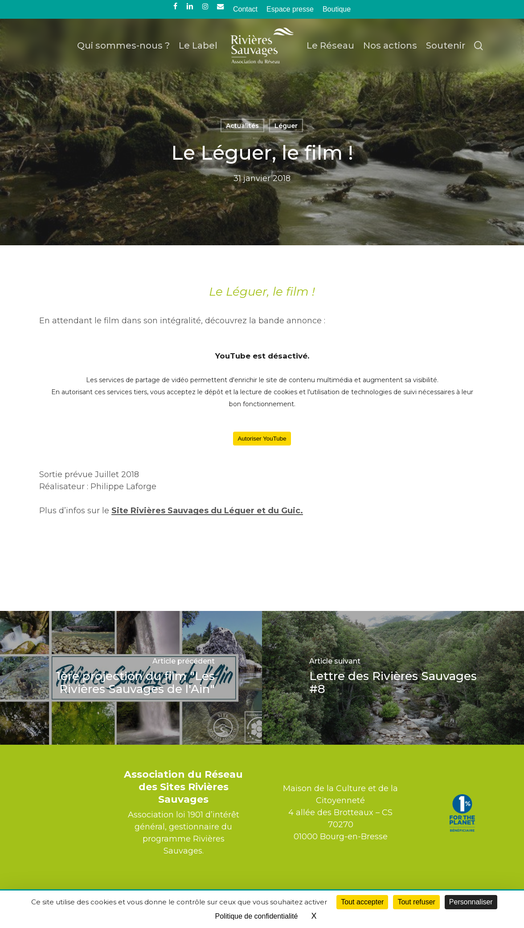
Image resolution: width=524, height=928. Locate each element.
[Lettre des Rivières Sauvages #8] (393, 678)
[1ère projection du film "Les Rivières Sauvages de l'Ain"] (131, 678)
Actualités (242, 126)
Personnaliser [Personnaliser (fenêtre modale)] (471, 902)
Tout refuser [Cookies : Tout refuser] (416, 902)
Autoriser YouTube (261, 438)
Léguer (286, 126)
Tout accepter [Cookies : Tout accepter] (362, 902)
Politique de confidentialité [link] (256, 916)
